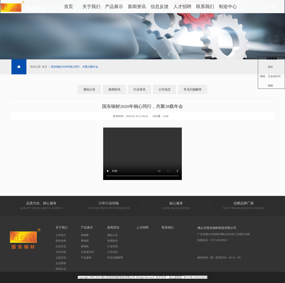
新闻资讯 (137, 7)
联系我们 (201, 7)
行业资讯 (139, 89)
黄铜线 (85, 246)
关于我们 (94, 7)
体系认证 (61, 268)
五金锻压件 (87, 252)
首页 (73, 7)
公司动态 (165, 89)
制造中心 (222, 7)
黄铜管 (85, 240)
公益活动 (61, 257)
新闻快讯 (114, 89)
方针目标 (61, 252)
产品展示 (115, 7)
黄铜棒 (85, 235)
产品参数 (86, 257)
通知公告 (89, 89)
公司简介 (61, 235)
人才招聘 (180, 7)
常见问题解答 (193, 89)
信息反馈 (158, 7)
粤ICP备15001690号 (195, 277)
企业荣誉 (61, 263)
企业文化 (61, 246)
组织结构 (61, 240)
